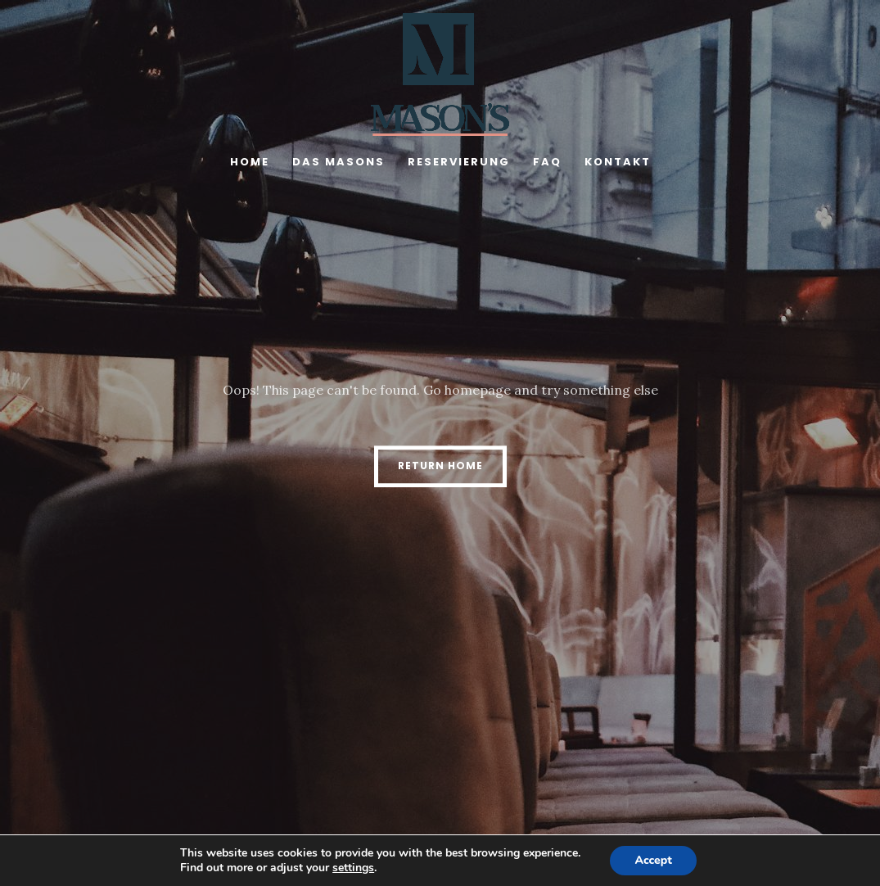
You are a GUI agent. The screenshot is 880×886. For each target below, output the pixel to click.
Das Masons (338, 162)
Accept (652, 860)
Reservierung (459, 162)
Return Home (440, 465)
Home (249, 162)
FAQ (547, 162)
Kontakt (617, 162)
